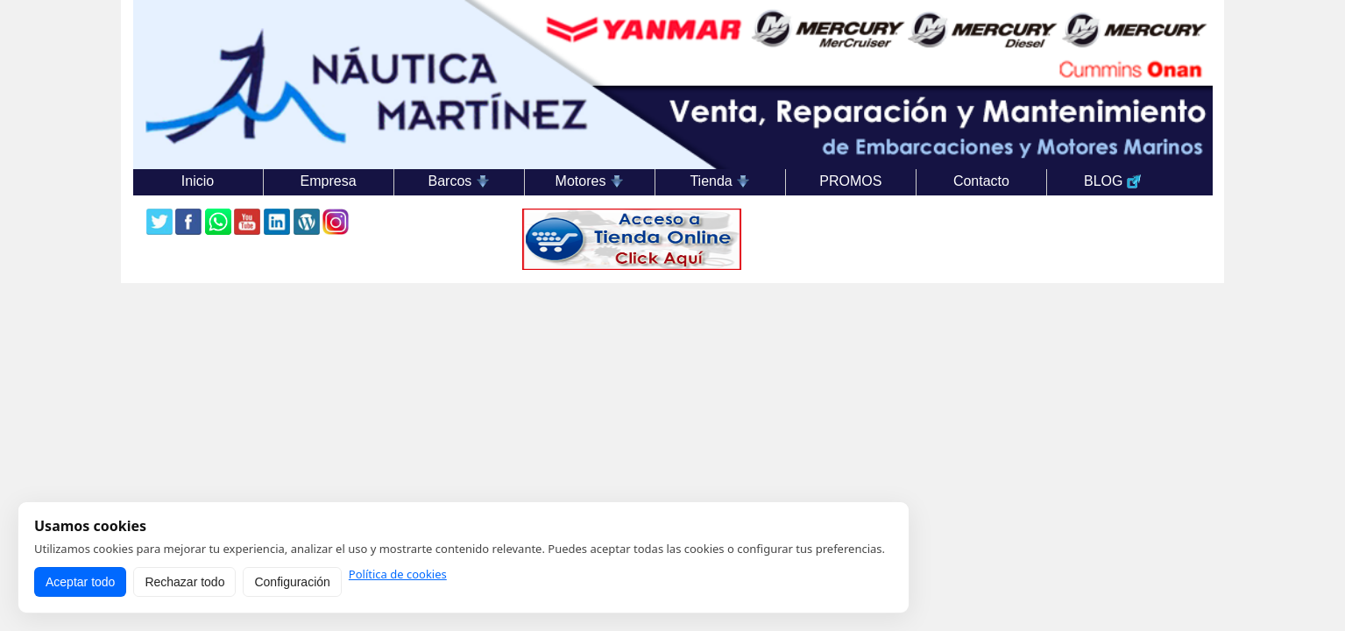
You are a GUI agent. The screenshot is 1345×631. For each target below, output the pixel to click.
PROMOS (850, 181)
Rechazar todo (184, 582)
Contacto (981, 181)
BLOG (1112, 181)
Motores (590, 181)
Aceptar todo (80, 582)
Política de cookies (398, 574)
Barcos (459, 181)
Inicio (197, 181)
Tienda (720, 181)
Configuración (291, 582)
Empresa (329, 181)
